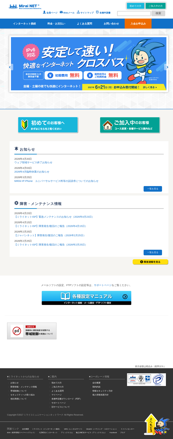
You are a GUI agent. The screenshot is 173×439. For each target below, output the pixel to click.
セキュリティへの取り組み (22, 395)
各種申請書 (103, 12)
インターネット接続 (24, 23)
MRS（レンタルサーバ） (73, 429)
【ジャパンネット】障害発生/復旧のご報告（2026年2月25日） (50, 235)
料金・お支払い (56, 23)
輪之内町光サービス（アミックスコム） (91, 432)
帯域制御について (18, 391)
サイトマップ (85, 12)
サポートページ (103, 285)
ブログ (122, 432)
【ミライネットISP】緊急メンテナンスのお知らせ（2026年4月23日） (54, 216)
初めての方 (135, 6)
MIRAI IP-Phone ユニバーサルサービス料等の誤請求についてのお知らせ (56, 180)
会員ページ (50, 12)
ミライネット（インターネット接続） (46, 429)
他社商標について (18, 399)
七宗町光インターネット (48, 432)
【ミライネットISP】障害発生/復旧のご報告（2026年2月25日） (50, 244)
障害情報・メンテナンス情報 (23, 387)
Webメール (67, 12)
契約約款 (96, 387)
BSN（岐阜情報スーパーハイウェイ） (21, 432)
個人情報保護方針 (100, 395)
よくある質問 (84, 23)
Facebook (113, 432)
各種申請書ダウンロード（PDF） (67, 399)
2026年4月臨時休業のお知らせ (31, 171)
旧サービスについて (61, 407)
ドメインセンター (127, 429)
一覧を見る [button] (152, 188)
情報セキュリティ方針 (102, 391)
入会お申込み (138, 23)
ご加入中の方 (156, 6)
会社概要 (96, 383)
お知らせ (14, 383)
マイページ (57, 395)
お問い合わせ (111, 23)
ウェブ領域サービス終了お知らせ (33, 162)
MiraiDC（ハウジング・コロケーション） (101, 429)
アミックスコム (67, 432)
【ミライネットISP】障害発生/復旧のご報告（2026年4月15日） (50, 226)
